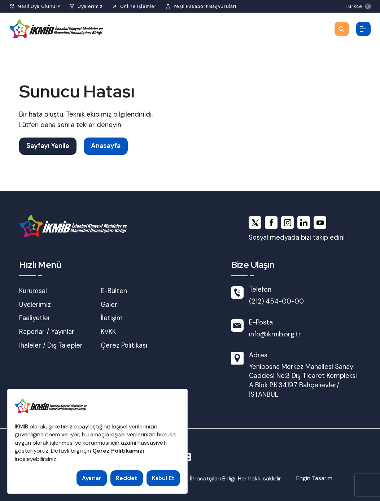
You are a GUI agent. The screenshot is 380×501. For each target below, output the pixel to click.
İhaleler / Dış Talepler (51, 345)
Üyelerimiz (35, 304)
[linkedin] (303, 222)
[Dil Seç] (358, 6)
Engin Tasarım (314, 478)
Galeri (110, 304)
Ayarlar (91, 478)
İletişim (112, 318)
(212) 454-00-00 (276, 301)
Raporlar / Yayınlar (46, 331)
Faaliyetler (35, 318)
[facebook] (271, 222)
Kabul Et (163, 478)
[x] (255, 222)
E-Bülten (114, 291)
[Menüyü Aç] (363, 29)
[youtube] (320, 222)
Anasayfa (106, 145)
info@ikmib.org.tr (275, 334)
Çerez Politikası (124, 345)
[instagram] (287, 222)
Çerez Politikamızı (118, 450)
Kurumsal (33, 291)
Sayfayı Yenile (47, 145)
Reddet (126, 478)
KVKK (108, 331)
